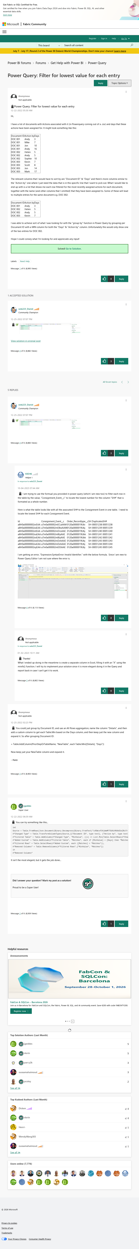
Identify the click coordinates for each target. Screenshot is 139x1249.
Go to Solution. (74, 248)
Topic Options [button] (119, 83)
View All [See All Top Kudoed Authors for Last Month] (15, 1152)
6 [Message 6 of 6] (26, 607)
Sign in (104, 38)
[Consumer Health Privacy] (40, 1239)
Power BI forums (19, 62)
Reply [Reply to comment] (121, 361)
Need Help (25, 261)
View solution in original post (26, 340)
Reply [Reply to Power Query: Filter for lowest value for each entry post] (121, 279)
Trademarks (7, 1232)
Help (114, 38)
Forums (41, 62)
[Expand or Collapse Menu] (4, 32)
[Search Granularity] (49, 45)
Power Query (97, 62)
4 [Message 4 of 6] (20, 350)
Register (92, 38)
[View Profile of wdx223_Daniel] (25, 308)
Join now (7, 14)
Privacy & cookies (9, 1223)
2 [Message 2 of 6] (20, 913)
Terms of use (7, 1228)
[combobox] (99, 45)
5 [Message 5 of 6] (26, 680)
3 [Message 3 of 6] (20, 773)
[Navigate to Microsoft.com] (10, 24)
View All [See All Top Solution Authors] (15, 1088)
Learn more (120, 50)
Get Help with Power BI (67, 62)
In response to (30, 481)
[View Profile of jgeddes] (27, 805)
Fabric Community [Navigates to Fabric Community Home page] (34, 24)
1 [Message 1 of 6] (20, 268)
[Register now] (21, 1011)
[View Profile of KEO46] (28, 473)
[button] (100, 83)
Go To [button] (124, 38)
